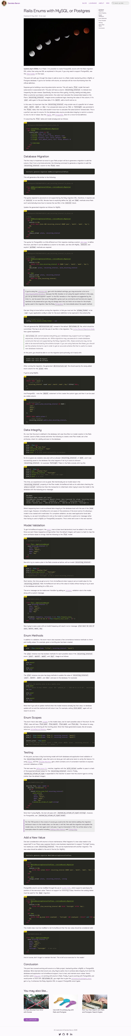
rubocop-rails (42, 291)
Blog (84, 3)
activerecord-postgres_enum (81, 978)
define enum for (41, 768)
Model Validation (101, 15)
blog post (37, 976)
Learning (93, 3)
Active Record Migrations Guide (83, 329)
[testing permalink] (23, 752)
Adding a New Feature (57, 829)
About (101, 3)
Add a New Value (101, 25)
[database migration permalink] (23, 156)
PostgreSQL (59, 115)
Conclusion (102, 28)
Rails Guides (31, 74)
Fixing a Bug (73, 829)
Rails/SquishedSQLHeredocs (35, 294)
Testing (101, 22)
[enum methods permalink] (23, 635)
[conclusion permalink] (23, 964)
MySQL (49, 115)
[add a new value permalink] (23, 837)
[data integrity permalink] (23, 430)
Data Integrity (102, 13)
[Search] (120, 3)
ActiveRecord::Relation (38, 729)
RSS (107, 3)
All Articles (31, 1020)
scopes (45, 722)
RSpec (30, 762)
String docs (59, 304)
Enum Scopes (102, 20)
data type (84, 242)
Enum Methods (103, 18)
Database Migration (101, 10)
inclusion (69, 590)
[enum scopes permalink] (23, 717)
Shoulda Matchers (45, 762)
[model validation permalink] (23, 525)
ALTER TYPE (66, 888)
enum (49, 529)
